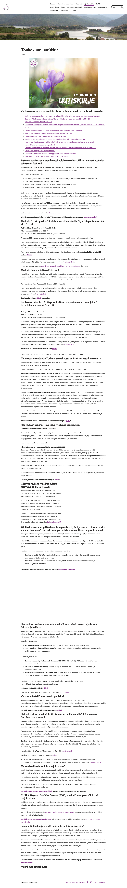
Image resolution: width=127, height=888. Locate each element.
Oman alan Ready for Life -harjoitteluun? (40, 151)
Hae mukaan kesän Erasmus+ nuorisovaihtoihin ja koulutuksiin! (48, 133)
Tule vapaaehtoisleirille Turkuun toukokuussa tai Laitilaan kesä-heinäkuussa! (53, 130)
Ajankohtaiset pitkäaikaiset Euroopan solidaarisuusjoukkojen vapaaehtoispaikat (55, 139)
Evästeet (82, 882)
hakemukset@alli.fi (54, 522)
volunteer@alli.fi (66, 692)
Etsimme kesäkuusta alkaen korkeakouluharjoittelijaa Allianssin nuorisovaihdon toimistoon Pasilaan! (62, 116)
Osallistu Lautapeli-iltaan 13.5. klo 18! (38, 122)
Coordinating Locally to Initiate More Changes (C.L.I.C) (60, 266)
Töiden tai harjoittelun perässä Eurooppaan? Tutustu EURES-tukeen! (50, 154)
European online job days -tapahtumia (59, 812)
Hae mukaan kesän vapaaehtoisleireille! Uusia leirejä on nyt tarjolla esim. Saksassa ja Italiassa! (59, 142)
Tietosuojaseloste (72, 882)
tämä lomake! (67, 751)
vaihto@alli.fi (69, 262)
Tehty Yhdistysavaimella (100, 882)
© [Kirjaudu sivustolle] (21, 882)
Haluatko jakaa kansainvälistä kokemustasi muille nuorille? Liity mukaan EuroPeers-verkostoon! (60, 148)
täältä (88, 354)
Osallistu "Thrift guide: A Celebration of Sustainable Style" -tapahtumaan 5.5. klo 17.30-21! (57, 119)
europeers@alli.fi (96, 762)
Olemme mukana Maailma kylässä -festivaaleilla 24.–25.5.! (45, 136)
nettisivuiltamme (53, 213)
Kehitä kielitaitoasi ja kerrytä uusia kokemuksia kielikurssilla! (47, 156)
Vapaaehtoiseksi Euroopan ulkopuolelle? (40, 145)
